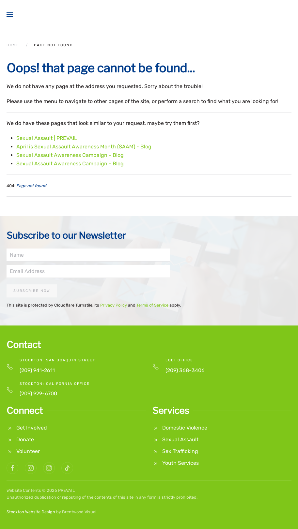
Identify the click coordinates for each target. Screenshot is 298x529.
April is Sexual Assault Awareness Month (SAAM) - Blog (83, 147)
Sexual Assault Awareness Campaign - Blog (70, 155)
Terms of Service (152, 305)
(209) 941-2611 (37, 370)
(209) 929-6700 (38, 393)
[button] (10, 14)
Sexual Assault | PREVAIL (46, 138)
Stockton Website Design (31, 511)
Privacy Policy (113, 305)
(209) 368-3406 (185, 370)
